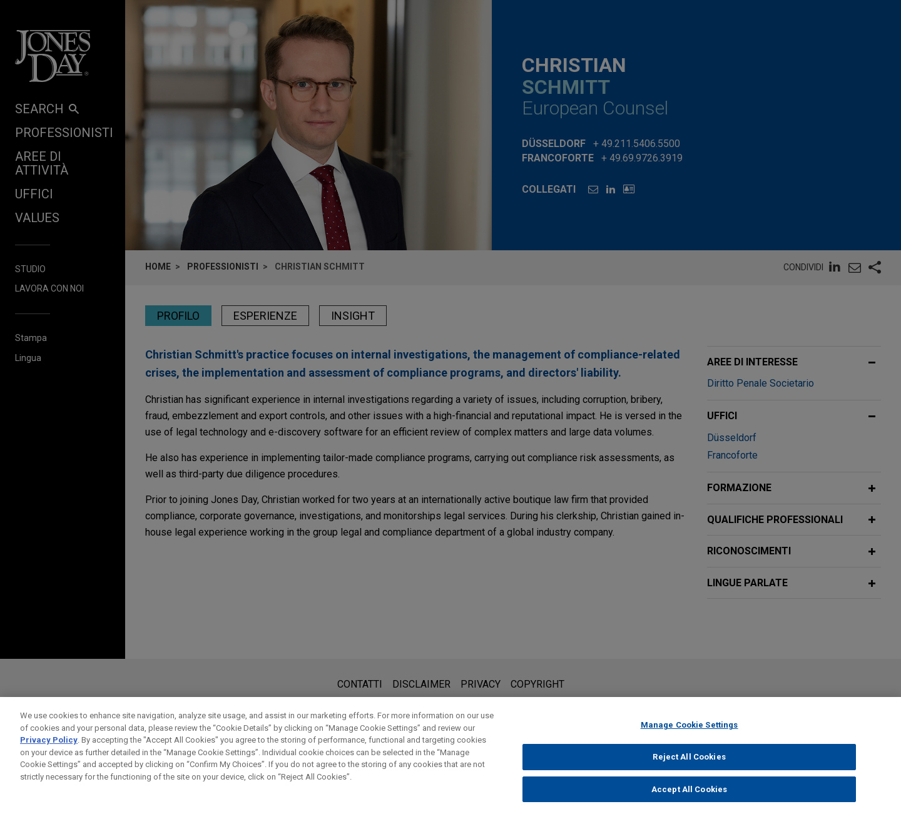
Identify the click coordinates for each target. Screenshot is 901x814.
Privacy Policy (49, 751)
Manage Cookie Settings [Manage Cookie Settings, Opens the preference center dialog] (689, 736)
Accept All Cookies (689, 800)
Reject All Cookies (689, 768)
